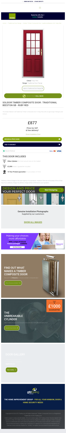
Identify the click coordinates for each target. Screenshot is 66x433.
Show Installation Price (33, 134)
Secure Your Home (12, 328)
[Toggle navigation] (40, 7)
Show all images (33, 222)
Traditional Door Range (14, 23)
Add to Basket (10, 145)
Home (4, 23)
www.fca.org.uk (55, 425)
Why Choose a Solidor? (13, 283)
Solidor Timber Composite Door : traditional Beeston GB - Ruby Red (42, 23)
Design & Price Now (12, 139)
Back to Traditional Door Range (33, 88)
